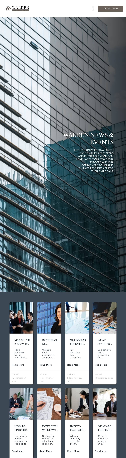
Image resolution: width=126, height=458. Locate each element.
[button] (93, 8)
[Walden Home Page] (17, 8)
